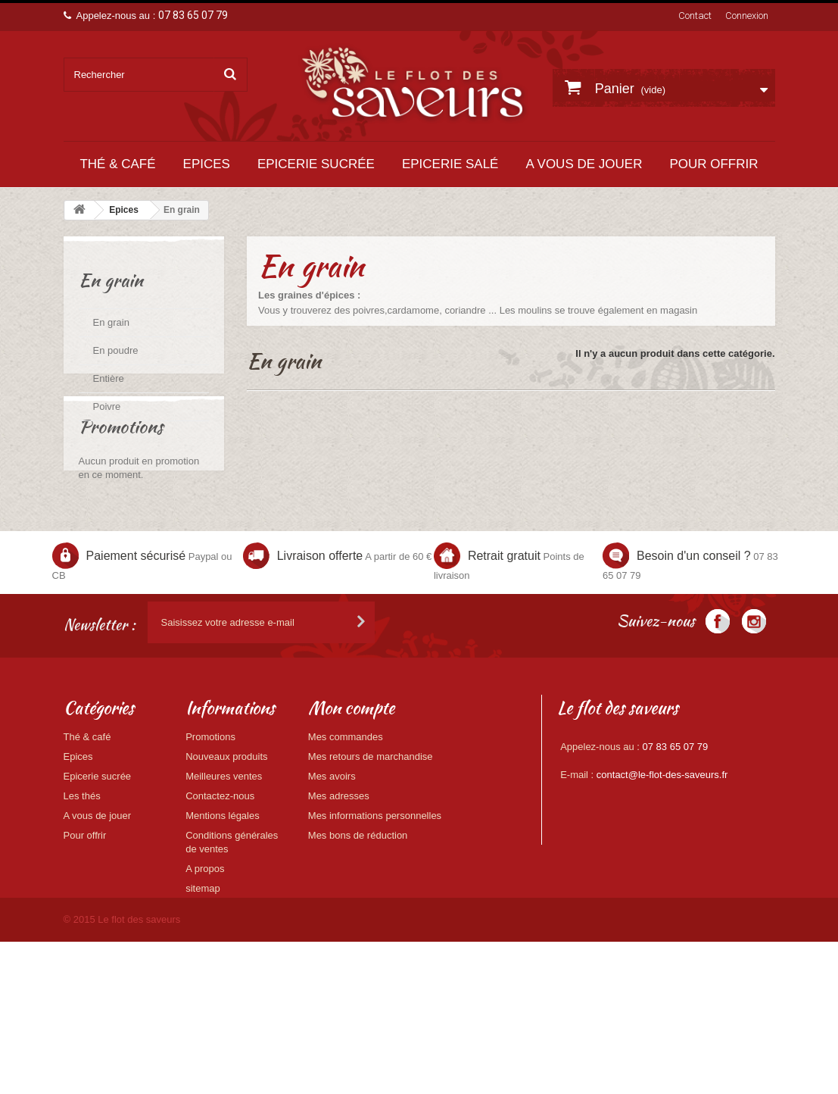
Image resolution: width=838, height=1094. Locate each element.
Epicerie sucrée (316, 164)
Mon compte (351, 796)
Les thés (82, 884)
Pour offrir (713, 164)
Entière (108, 378)
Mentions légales (222, 904)
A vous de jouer (583, 164)
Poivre (107, 406)
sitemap (202, 977)
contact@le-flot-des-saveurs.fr (662, 863)
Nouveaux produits (226, 845)
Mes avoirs (332, 865)
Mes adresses (338, 884)
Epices (206, 164)
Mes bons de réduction (358, 924)
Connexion (746, 15)
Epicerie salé (450, 164)
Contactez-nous (219, 884)
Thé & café (117, 164)
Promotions (121, 492)
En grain (111, 322)
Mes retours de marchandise (370, 845)
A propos (204, 957)
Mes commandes (345, 825)
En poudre (116, 350)
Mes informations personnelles (374, 904)
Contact (695, 15)
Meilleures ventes (223, 865)
